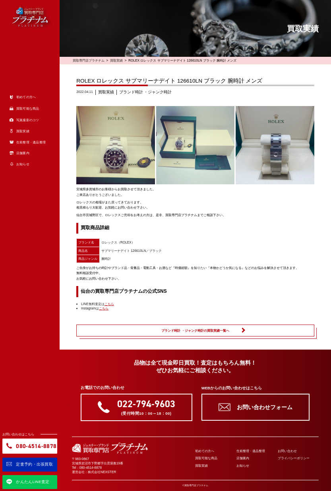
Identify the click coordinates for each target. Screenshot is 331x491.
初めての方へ (204, 451)
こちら (109, 304)
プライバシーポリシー (294, 458)
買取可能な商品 (206, 458)
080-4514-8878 (90, 468)
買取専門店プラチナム (89, 60)
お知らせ (242, 466)
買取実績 (116, 60)
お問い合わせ (287, 451)
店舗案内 (242, 458)
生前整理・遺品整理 (250, 451)
